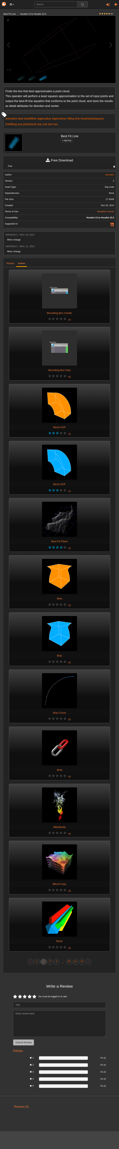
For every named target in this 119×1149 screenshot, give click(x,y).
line (77, 118)
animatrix (11, 118)
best (20, 118)
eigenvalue (44, 118)
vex (55, 124)
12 (81, 961)
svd (45, 124)
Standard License (105, 211)
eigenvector (59, 118)
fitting (71, 118)
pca (20, 124)
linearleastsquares (92, 118)
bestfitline (30, 118)
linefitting (11, 124)
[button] (12, 4)
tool (50, 124)
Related (10, 263)
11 (75, 961)
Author (21, 263)
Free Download (59, 160)
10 (69, 961)
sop (39, 124)
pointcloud (29, 124)
